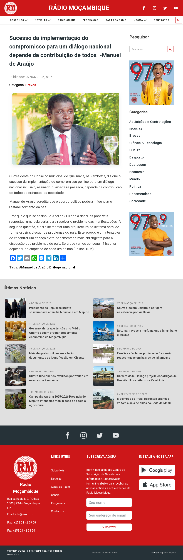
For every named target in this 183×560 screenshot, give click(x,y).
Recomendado (140, 194)
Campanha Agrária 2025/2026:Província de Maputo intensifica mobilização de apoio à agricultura (57, 401)
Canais (55, 495)
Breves (30, 85)
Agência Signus (167, 552)
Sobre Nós (58, 470)
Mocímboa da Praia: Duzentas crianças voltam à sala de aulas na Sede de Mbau (144, 401)
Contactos (161, 20)
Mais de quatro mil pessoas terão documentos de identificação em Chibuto (57, 355)
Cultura (134, 150)
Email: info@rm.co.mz (20, 514)
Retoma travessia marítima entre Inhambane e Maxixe (147, 333)
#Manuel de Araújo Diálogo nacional (47, 267)
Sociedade (137, 201)
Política (135, 186)
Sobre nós (19, 20)
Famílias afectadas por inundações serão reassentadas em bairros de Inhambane (144, 355)
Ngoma (140, 20)
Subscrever (109, 527)
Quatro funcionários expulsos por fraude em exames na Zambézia (58, 378)
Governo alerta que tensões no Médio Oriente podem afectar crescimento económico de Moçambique (54, 333)
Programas (90, 20)
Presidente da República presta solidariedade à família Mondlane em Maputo (59, 310)
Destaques (137, 165)
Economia (136, 172)
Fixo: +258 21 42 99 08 (21, 522)
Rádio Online (66, 20)
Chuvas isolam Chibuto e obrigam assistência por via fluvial (139, 310)
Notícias (43, 20)
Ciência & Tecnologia (145, 143)
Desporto (136, 157)
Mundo (134, 179)
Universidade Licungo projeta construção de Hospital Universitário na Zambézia (147, 378)
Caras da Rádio (116, 20)
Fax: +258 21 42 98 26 (21, 530)
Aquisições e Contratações (150, 122)
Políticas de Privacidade (104, 552)
